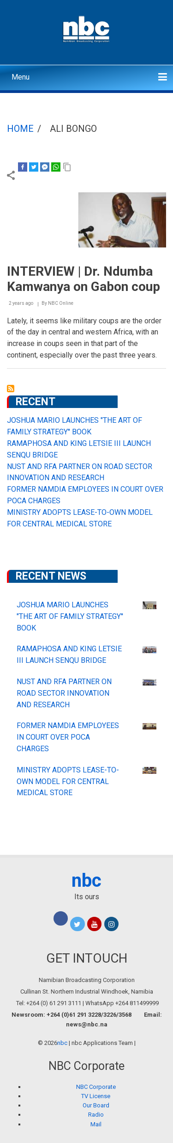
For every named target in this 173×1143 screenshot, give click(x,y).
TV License (95, 1096)
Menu (21, 77)
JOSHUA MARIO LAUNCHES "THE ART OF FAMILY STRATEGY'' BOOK (70, 616)
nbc (86, 880)
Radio (96, 1114)
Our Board (96, 1105)
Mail (95, 1124)
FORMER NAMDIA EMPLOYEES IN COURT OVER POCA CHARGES (68, 737)
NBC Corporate (96, 1086)
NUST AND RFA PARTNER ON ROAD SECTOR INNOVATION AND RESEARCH (64, 693)
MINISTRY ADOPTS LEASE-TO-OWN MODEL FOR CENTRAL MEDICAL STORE (68, 781)
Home (20, 128)
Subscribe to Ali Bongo (10, 388)
